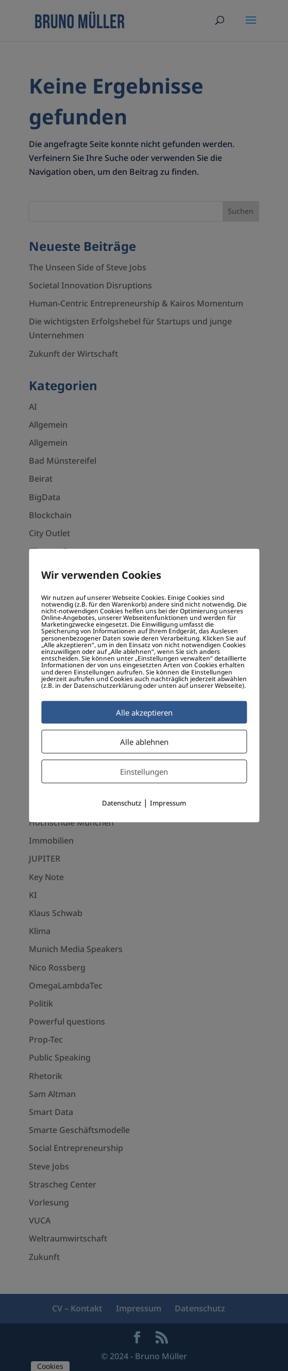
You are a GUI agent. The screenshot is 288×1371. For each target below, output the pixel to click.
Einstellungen (144, 771)
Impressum (168, 803)
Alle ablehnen (144, 742)
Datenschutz (121, 803)
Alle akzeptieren (144, 712)
